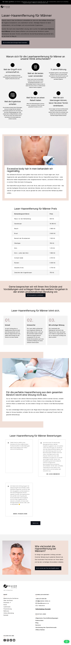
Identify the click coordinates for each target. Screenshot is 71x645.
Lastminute (7, 607)
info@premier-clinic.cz (43, 601)
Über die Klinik (8, 601)
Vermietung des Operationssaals (46, 628)
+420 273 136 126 (41, 599)
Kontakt (6, 616)
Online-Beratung (9, 613)
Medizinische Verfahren (11, 599)
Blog (37, 623)
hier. (47, 2)
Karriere (38, 625)
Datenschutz (39, 621)
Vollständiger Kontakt (43, 609)
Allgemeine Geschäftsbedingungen (47, 618)
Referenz (6, 611)
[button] (35, 524)
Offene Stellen (40, 630)
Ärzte (5, 605)
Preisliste (7, 603)
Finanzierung (8, 609)
